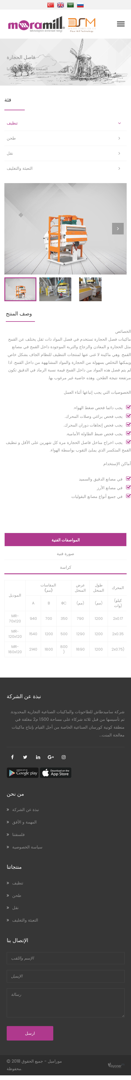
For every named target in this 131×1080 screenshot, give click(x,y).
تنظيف (12, 123)
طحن (11, 138)
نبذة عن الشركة (25, 814)
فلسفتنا (18, 839)
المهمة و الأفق (24, 827)
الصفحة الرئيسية (34, 69)
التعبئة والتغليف (20, 168)
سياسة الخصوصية (27, 852)
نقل (10, 153)
